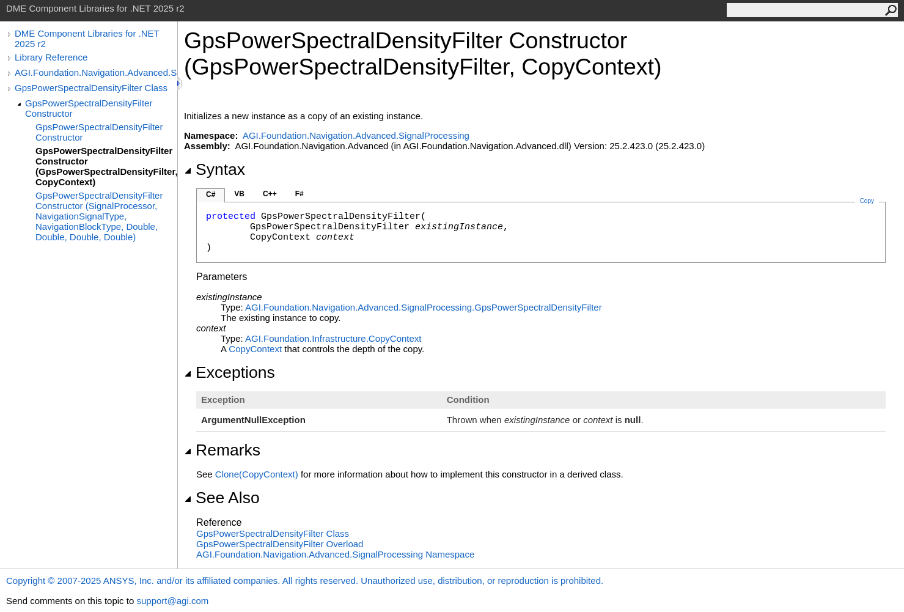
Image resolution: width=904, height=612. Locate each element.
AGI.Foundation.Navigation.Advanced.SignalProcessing (96, 72)
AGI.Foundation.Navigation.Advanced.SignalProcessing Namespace (335, 554)
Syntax (214, 169)
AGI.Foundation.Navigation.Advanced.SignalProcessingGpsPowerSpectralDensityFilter (423, 307)
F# (299, 194)
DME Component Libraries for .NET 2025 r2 (87, 38)
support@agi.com (172, 600)
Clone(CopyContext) (256, 474)
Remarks (222, 450)
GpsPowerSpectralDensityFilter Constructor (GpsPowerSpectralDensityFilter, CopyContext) (106, 166)
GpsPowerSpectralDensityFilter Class (91, 88)
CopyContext (255, 349)
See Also (222, 497)
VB (239, 194)
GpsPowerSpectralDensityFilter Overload (279, 544)
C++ (270, 194)
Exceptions (229, 372)
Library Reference (51, 57)
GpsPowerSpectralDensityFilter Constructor (88, 108)
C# (210, 194)
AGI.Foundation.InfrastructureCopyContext (333, 338)
